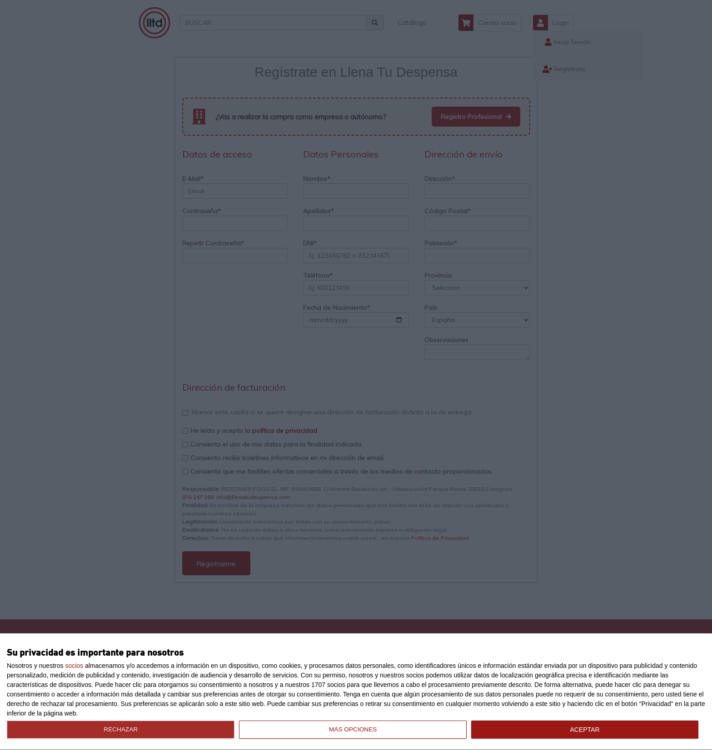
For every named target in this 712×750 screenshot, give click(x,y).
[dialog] (356, 692)
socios (74, 665)
